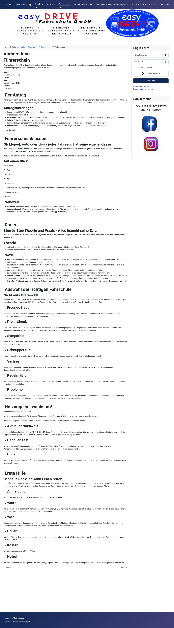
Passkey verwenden (151, 73)
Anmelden (151, 81)
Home (8, 5)
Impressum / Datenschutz (14, 618)
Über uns (51, 5)
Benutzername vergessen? (143, 89)
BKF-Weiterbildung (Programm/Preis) (112, 5)
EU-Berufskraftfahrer (83, 5)
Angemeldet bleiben (144, 67)
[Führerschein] (60, 7)
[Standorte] (36, 7)
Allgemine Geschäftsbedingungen (17, 622)
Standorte (39, 4)
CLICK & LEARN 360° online (144, 5)
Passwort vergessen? (141, 86)
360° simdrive (166, 5)
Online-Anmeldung (23, 5)
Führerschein (64, 4)
